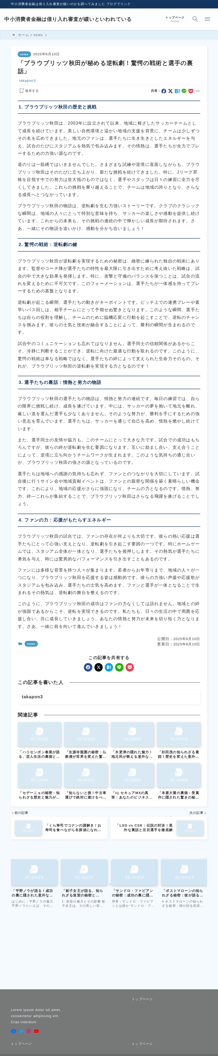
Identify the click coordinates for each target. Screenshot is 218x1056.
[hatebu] (177, 91)
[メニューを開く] (201, 19)
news (24, 54)
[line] (184, 91)
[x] (170, 91)
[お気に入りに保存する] (28, 91)
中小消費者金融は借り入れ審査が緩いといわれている (75, 19)
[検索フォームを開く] (189, 19)
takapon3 (27, 81)
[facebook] (163, 91)
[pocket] (190, 91)
